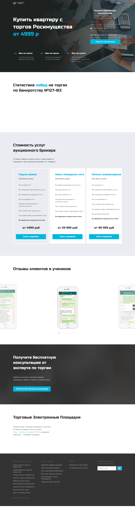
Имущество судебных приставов (51, 465)
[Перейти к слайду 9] (72, 333)
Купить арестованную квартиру (51, 474)
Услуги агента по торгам (21, 489)
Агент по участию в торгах (21, 492)
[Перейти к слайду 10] (74, 333)
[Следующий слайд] (98, 307)
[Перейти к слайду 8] (70, 333)
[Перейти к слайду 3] (62, 333)
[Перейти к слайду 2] (60, 333)
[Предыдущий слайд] (36, 307)
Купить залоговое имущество (50, 468)
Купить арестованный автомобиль (52, 471)
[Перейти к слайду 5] (65, 333)
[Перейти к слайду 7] (69, 333)
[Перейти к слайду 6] (67, 333)
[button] (31, 236)
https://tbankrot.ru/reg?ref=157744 (26, 432)
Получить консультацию (105, 42)
